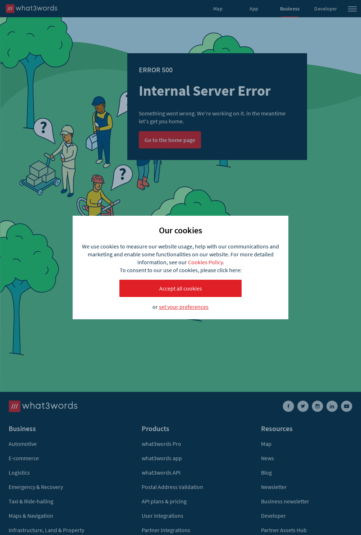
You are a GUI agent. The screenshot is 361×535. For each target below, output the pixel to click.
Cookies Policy (205, 262)
